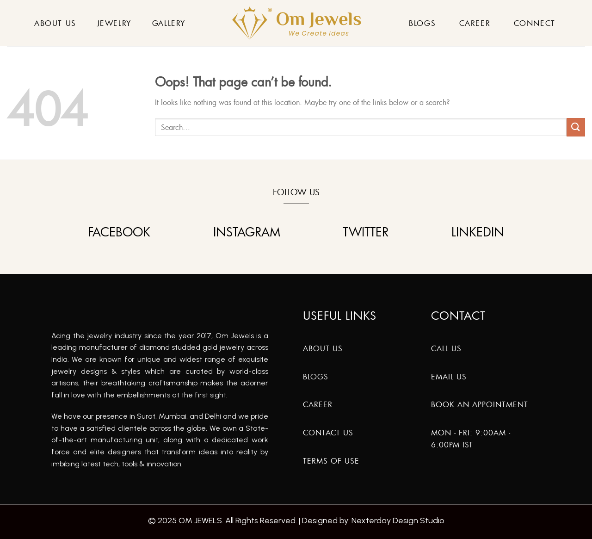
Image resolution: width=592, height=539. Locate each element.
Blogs (422, 23)
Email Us (449, 377)
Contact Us (328, 432)
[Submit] (576, 127)
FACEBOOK (119, 232)
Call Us (446, 348)
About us (323, 348)
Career (475, 23)
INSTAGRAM (246, 232)
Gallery (168, 23)
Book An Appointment (479, 404)
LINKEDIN (477, 232)
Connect (534, 23)
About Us (55, 23)
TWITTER (365, 232)
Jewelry (114, 23)
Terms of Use (331, 461)
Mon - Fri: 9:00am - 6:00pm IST (471, 438)
